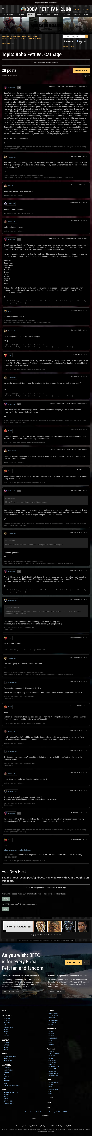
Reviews (6, 1031)
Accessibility (50, 1126)
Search (24, 39)
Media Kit (51, 1085)
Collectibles (12, 15)
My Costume (7, 1043)
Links (50, 1040)
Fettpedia (58, 15)
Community (68, 15)
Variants (6, 1045)
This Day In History (53, 1016)
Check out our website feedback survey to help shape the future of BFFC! (46, 1112)
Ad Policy (59, 1126)
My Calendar (52, 1051)
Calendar (78, 15)
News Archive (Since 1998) (11, 1092)
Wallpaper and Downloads (12, 1085)
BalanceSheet (10, 600)
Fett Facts (51, 1018)
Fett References (53, 1020)
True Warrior (10, 157)
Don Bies (50, 1058)
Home (3, 15)
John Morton (52, 1060)
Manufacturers (8, 1027)
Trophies (51, 1044)
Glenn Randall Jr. (53, 1067)
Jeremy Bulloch (53, 1075)
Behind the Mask (53, 1013)
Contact (51, 1093)
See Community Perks (12, 992)
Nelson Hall (52, 1071)
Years (5, 1033)
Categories (7, 1020)
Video (5, 1079)
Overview (5, 36)
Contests (51, 1033)
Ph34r (8, 355)
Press (50, 1087)
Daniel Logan (52, 1056)
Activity (50, 1031)
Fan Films (6, 1076)
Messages (51, 1042)
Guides (5, 1096)
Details (6, 1047)
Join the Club (73, 962)
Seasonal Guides (8, 1103)
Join (87, 9)
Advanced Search (68, 47)
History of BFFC (53, 1089)
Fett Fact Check (8, 1101)
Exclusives (7, 1094)
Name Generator (53, 1038)
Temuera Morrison (53, 1054)
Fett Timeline (52, 1022)
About (87, 15)
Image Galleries (8, 1070)
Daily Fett (7, 1068)
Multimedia (40, 15)
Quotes (50, 1024)
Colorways (7, 1023)
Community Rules (21, 1126)
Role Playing (6, 43)
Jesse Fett (9, 203)
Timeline (6, 1036)
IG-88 (7, 311)
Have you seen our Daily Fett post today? (46, 2)
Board (31, 15)
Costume (22, 15)
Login (77, 9)
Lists (5, 1025)
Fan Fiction (7, 1081)
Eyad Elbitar (52, 1069)
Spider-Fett (9, 87)
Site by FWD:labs (69, 1126)
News (49, 15)
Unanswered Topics (30, 36)
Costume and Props (54, 1073)
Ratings (6, 1029)
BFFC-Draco (10, 186)
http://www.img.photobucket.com (17, 850)
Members (51, 1036)
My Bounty (7, 1018)
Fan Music (6, 1072)
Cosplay (6, 1049)
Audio (5, 1074)
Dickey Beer (51, 1064)
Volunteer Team (53, 1082)
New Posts (15, 36)
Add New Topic (35, 39)
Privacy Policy (40, 1126)
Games (5, 1083)
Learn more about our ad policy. (65, 940)
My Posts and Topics (10, 39)
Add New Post (82, 70)
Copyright (32, 1126)
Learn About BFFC (56, 992)
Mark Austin (52, 1062)
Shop (49, 1091)
